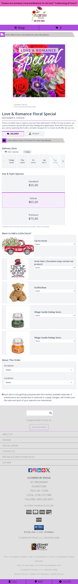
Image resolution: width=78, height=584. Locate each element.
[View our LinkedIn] (39, 471)
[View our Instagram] (35, 471)
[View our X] (48, 471)
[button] (39, 527)
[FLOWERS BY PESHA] (39, 21)
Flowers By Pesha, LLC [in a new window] (31, 537)
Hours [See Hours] (65, 581)
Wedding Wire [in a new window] (51, 537)
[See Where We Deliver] (39, 427)
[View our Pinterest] (43, 471)
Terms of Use (57, 574)
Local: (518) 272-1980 (39, 495)
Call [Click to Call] (13, 581)
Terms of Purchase (39, 574)
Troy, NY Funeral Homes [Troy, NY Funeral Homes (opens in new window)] (15, 557)
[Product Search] (39, 413)
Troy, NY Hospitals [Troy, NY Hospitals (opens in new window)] (38, 557)
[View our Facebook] (30, 471)
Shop (19, 28)
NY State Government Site (48, 565)
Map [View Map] (39, 581)
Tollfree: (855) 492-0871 (39, 499)
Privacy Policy (21, 574)
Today (27, 152)
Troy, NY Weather (25, 565)
